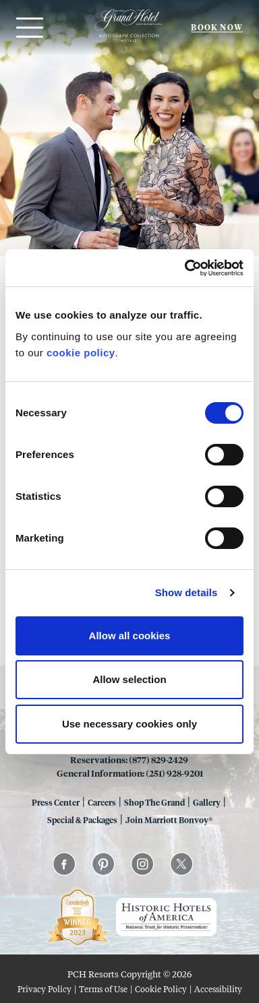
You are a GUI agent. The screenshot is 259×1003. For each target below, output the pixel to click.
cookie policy (81, 352)
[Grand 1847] (128, 41)
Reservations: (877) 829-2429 (130, 759)
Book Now (217, 27)
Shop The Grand (154, 802)
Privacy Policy (44, 989)
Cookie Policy (161, 989)
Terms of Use (103, 989)
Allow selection (129, 679)
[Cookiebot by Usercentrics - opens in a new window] (185, 268)
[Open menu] (28, 28)
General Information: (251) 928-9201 (130, 773)
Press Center (56, 802)
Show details (186, 592)
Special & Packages (82, 819)
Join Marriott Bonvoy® (168, 819)
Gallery (207, 802)
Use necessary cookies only (129, 724)
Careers (102, 802)
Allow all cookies (130, 635)
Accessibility (218, 989)
